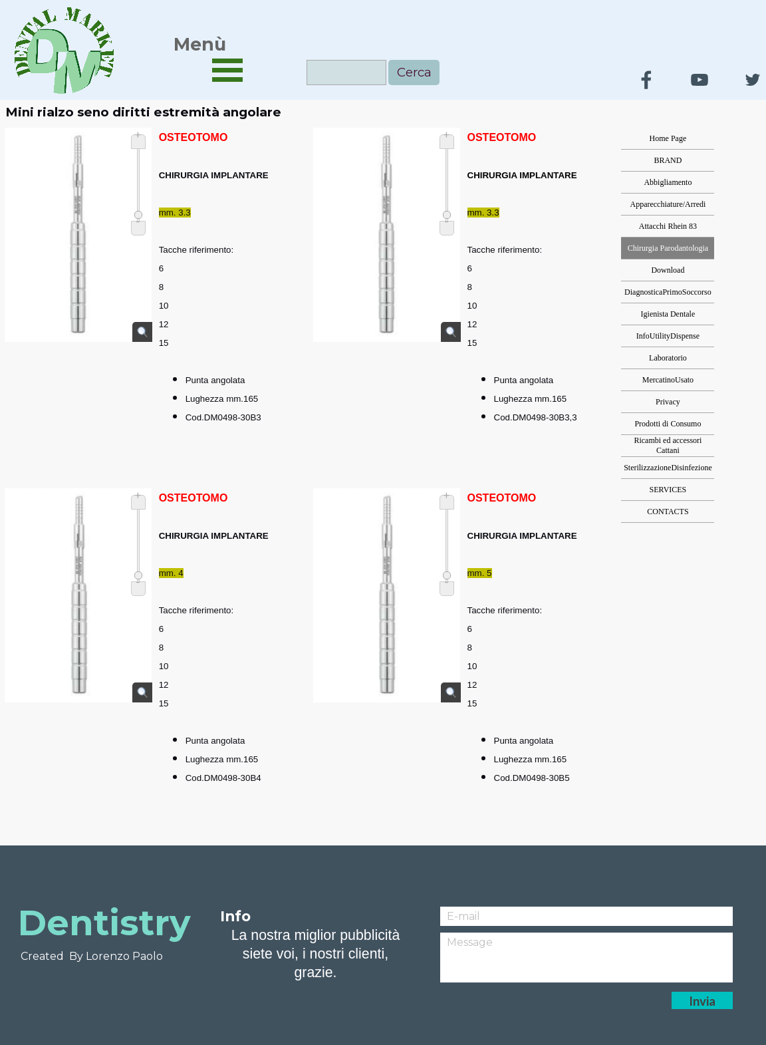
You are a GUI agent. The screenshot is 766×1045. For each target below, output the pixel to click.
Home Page (668, 138)
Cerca (414, 72)
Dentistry (104, 922)
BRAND (668, 160)
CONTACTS (667, 511)
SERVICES (668, 489)
